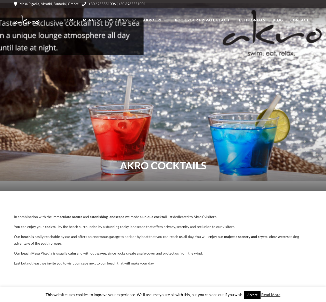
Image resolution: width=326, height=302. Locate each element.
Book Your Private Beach (202, 20)
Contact (299, 20)
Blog (278, 20)
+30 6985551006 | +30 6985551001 (114, 4)
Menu (89, 20)
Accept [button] (252, 295)
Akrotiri (152, 20)
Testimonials (251, 20)
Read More (270, 294)
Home (70, 20)
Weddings (119, 20)
